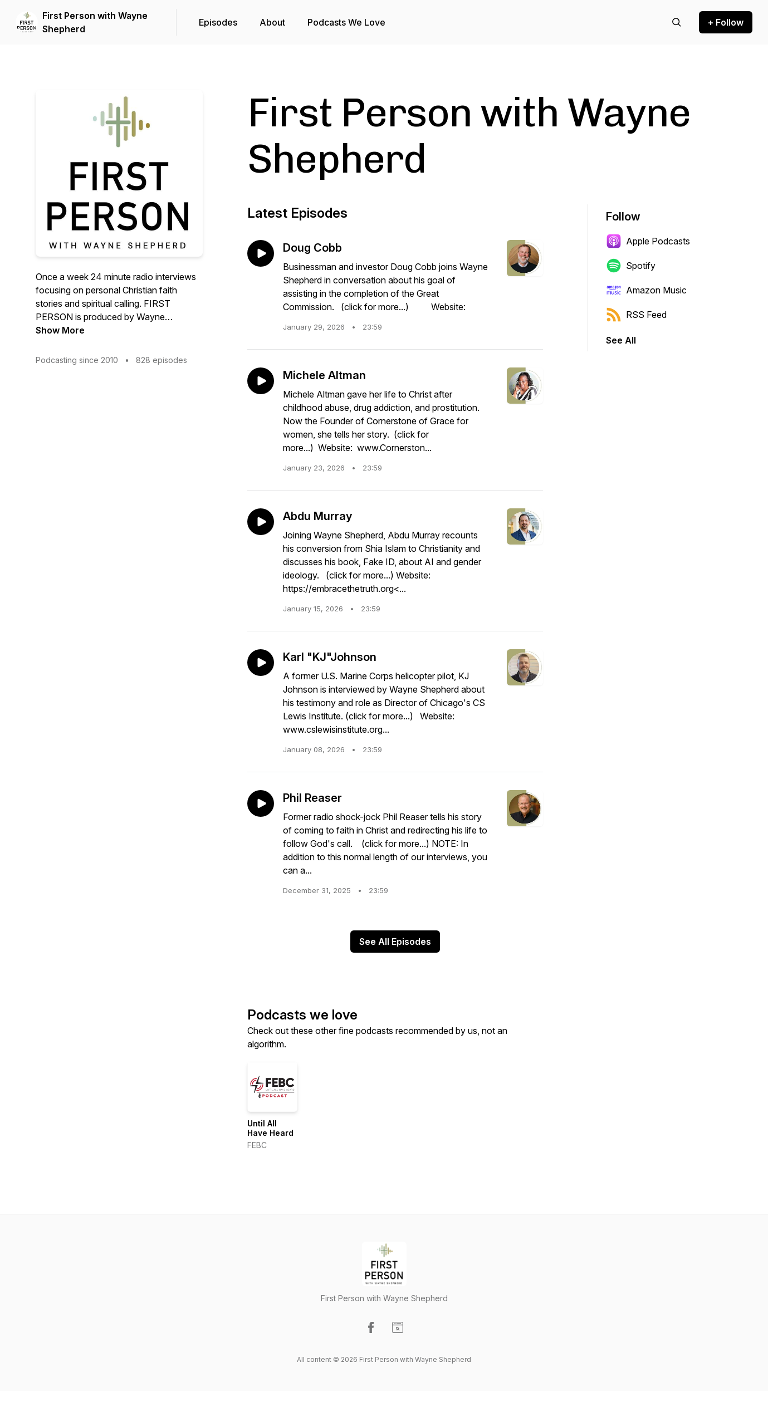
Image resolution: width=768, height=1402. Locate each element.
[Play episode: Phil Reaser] (260, 803)
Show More (60, 330)
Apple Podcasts (648, 241)
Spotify (631, 265)
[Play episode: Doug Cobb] (260, 253)
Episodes (218, 22)
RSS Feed (636, 314)
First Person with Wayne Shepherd (95, 22)
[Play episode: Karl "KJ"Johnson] (260, 662)
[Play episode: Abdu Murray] (260, 521)
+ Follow (725, 22)
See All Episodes (395, 941)
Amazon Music (646, 290)
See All (621, 340)
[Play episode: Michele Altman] (260, 380)
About (272, 22)
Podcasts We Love (346, 22)
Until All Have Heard (270, 1128)
